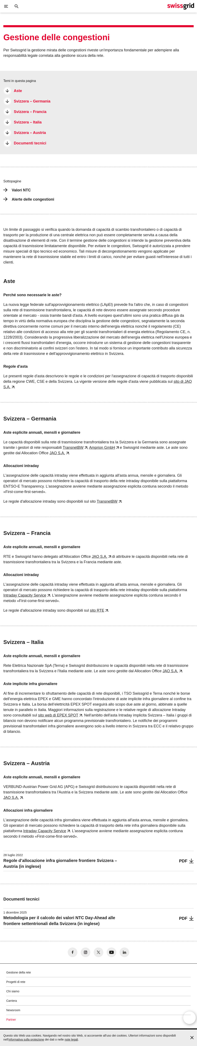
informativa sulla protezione (26, 1039)
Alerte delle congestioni (28, 199)
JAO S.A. (57, 453)
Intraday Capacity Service (24, 595)
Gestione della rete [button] (18, 972)
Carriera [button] (11, 1000)
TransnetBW (73, 447)
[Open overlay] (189, 1019)
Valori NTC (17, 190)
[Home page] (180, 6)
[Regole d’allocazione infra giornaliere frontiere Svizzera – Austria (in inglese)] (98, 861)
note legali (71, 1039)
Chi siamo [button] (12, 991)
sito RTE (97, 610)
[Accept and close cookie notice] (192, 1037)
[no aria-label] (72, 952)
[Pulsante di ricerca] (16, 6)
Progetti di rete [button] (15, 982)
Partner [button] (11, 1019)
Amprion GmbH (102, 447)
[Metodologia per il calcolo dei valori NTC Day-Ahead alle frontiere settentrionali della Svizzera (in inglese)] (98, 918)
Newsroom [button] (13, 1010)
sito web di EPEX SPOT (58, 715)
